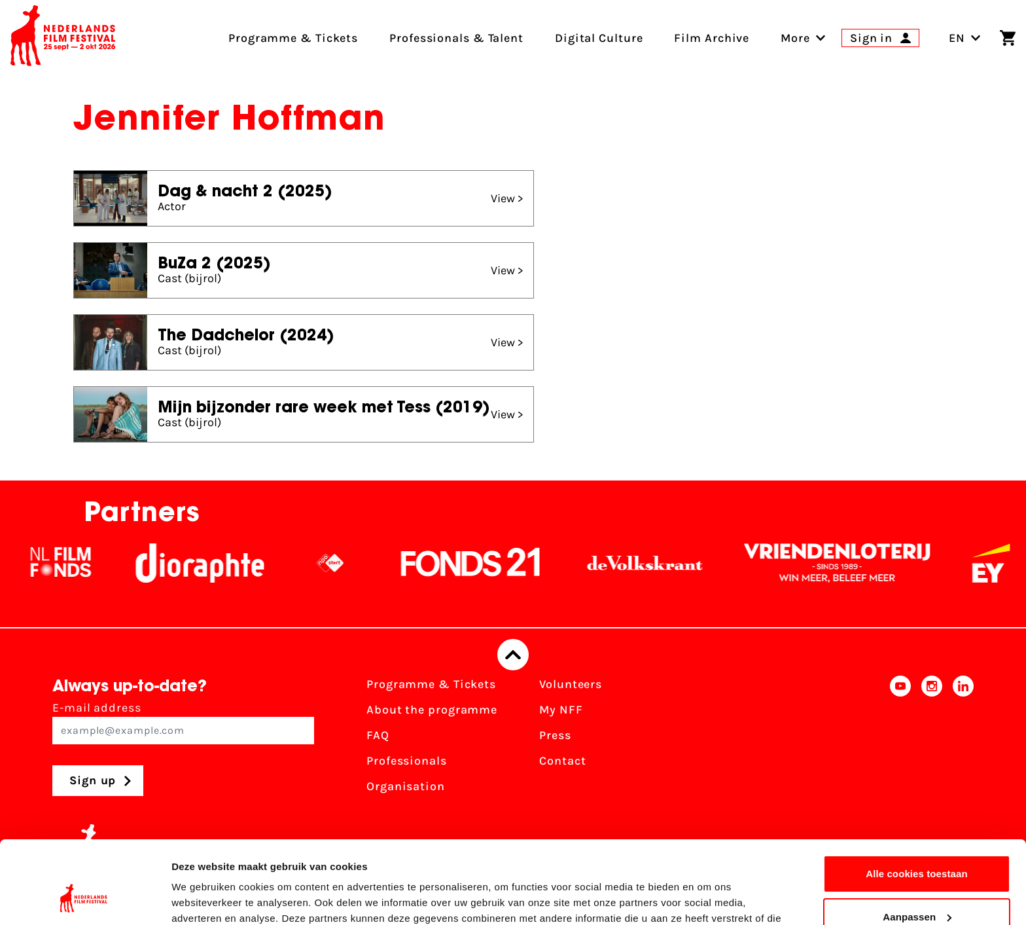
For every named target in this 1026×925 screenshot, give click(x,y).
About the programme (431, 709)
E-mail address (183, 722)
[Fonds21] (481, 563)
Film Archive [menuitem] (711, 38)
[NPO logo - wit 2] (340, 563)
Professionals (406, 760)
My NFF (560, 709)
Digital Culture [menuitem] (599, 38)
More (795, 38)
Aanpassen (917, 845)
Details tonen (202, 899)
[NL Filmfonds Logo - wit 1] (70, 563)
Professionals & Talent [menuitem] (456, 38)
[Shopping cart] (1008, 38)
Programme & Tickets (431, 684)
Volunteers (570, 684)
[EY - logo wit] (1001, 563)
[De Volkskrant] (655, 563)
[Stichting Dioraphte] (210, 563)
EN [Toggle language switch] (965, 38)
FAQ (377, 735)
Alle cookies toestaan (917, 802)
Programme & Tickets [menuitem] (293, 38)
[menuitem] (795, 38)
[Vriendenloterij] (847, 563)
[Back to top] (513, 654)
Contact (562, 760)
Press (555, 735)
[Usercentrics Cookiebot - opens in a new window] (84, 899)
